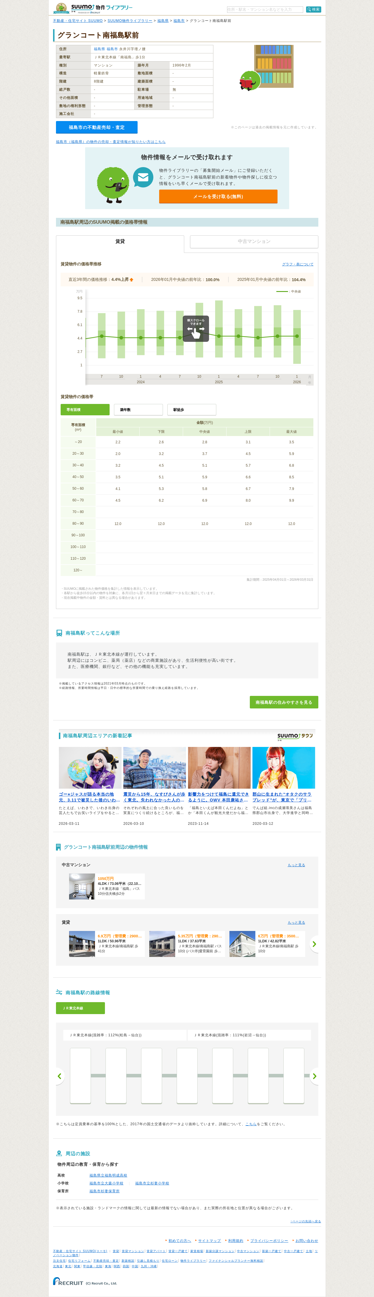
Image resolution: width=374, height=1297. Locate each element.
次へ (314, 1076)
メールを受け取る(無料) (218, 196)
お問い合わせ (307, 1241)
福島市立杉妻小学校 (152, 1183)
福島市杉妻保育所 (104, 1191)
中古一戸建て (293, 1251)
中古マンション (248, 1251)
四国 (126, 1266)
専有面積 (73, 410)
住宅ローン (170, 1260)
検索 (316, 9)
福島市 (179, 21)
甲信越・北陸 (92, 1266)
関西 (117, 1266)
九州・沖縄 (149, 1266)
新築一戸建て (271, 1251)
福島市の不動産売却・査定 (97, 127)
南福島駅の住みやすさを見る (284, 702)
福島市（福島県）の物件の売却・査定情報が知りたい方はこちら (111, 142)
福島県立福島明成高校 (108, 1175)
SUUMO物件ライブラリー (130, 21)
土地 (309, 1251)
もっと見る (296, 865)
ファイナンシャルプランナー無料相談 (236, 1260)
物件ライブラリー (193, 1260)
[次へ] (314, 944)
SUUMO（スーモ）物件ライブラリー (92, 8)
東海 (108, 1266)
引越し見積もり (148, 1260)
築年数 (125, 410)
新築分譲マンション (220, 1251)
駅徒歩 (178, 410)
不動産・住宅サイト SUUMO (78, 21)
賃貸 (116, 1251)
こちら (251, 1124)
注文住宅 (59, 1260)
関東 (77, 1266)
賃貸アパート (156, 1251)
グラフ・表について (298, 264)
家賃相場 (196, 1251)
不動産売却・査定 (106, 1260)
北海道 (58, 1266)
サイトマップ (209, 1241)
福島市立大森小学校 (106, 1183)
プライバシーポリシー (269, 1241)
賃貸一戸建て (178, 1251)
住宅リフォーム (79, 1260)
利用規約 (235, 1241)
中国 (135, 1266)
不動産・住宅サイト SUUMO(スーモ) (80, 1251)
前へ (60, 1076)
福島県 (163, 21)
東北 (68, 1266)
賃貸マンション (133, 1251)
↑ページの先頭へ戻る (306, 1221)
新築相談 (128, 1260)
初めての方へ (179, 1241)
